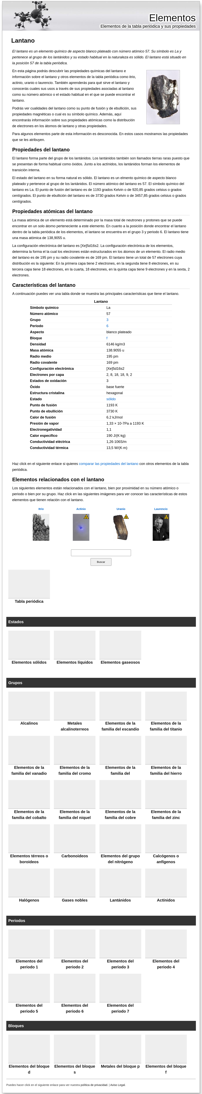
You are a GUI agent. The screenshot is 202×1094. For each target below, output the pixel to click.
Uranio (121, 509)
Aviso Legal (117, 1085)
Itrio (41, 509)
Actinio (81, 509)
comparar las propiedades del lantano (108, 464)
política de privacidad (94, 1085)
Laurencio (160, 509)
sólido (111, 399)
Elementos (172, 17)
